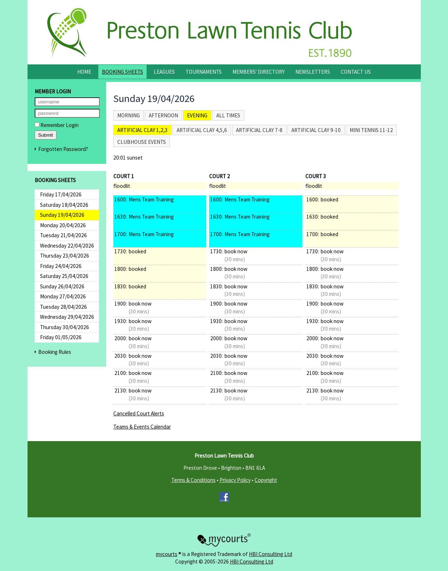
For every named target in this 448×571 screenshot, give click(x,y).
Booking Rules (54, 351)
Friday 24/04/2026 (61, 266)
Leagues (164, 71)
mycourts (166, 554)
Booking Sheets (122, 71)
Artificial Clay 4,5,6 (202, 130)
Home (84, 71)
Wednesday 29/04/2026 (67, 316)
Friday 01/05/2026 (61, 337)
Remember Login (57, 125)
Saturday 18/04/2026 (64, 204)
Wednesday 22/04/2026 (67, 245)
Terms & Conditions (193, 480)
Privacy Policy (235, 480)
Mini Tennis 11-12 (371, 130)
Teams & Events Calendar (142, 426)
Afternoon (163, 115)
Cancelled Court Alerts (138, 413)
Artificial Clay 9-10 (316, 130)
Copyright (266, 480)
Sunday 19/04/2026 (62, 214)
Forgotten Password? (63, 149)
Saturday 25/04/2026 (64, 276)
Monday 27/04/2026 (63, 296)
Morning (128, 115)
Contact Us (356, 71)
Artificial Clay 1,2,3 (142, 130)
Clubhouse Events (141, 141)
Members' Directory (258, 71)
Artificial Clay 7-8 (259, 130)
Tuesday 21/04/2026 (63, 235)
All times (228, 115)
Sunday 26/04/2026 (62, 286)
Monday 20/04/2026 (63, 225)
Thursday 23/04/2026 (64, 255)
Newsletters (312, 71)
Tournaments (204, 71)
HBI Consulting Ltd (270, 554)
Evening (197, 115)
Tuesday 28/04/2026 (63, 306)
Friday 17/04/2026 (61, 194)
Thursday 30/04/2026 (64, 327)
